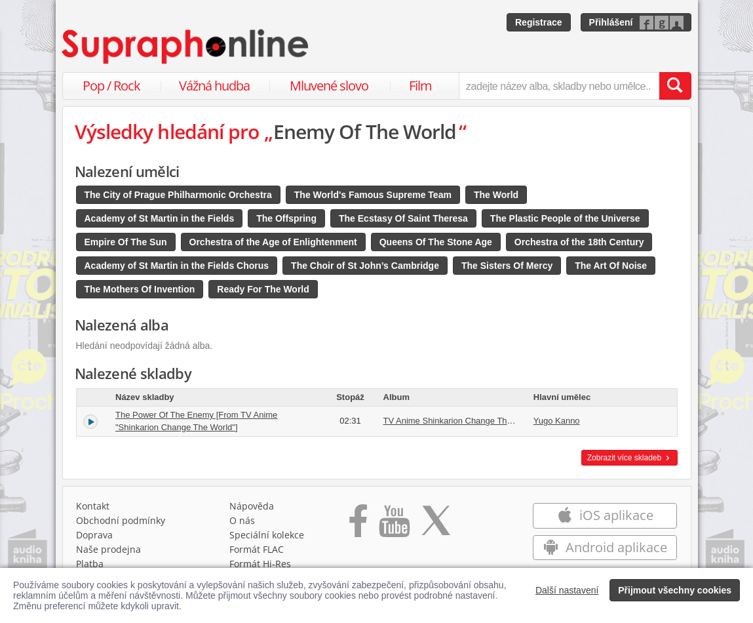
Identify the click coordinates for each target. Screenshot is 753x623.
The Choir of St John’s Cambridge (365, 265)
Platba (90, 563)
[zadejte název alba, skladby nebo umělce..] (559, 86)
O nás (242, 520)
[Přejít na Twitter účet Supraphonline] (435, 525)
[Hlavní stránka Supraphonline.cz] (186, 46)
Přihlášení (611, 22)
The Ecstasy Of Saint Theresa (403, 218)
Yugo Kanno (556, 421)
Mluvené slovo (329, 85)
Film (420, 85)
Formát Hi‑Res (260, 563)
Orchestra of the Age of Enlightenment (273, 242)
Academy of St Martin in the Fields (160, 218)
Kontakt (92, 506)
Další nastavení (567, 590)
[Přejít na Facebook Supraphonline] (358, 525)
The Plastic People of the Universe (565, 218)
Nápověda (251, 506)
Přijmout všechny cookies (674, 590)
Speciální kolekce (266, 535)
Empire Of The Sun (126, 242)
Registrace (538, 22)
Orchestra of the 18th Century (579, 242)
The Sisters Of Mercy (506, 265)
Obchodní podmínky (120, 520)
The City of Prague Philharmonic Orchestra (178, 195)
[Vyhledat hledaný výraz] (675, 86)
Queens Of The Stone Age (435, 242)
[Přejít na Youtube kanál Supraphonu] (393, 525)
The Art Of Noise (611, 265)
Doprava (94, 535)
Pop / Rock (111, 85)
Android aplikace (605, 547)
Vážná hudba (214, 85)
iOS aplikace (605, 515)
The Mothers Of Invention (140, 289)
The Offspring (286, 218)
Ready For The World (263, 289)
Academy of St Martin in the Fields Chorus (177, 265)
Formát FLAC (256, 549)
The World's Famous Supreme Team (373, 195)
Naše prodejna (108, 549)
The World (496, 195)
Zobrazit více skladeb (629, 457)
